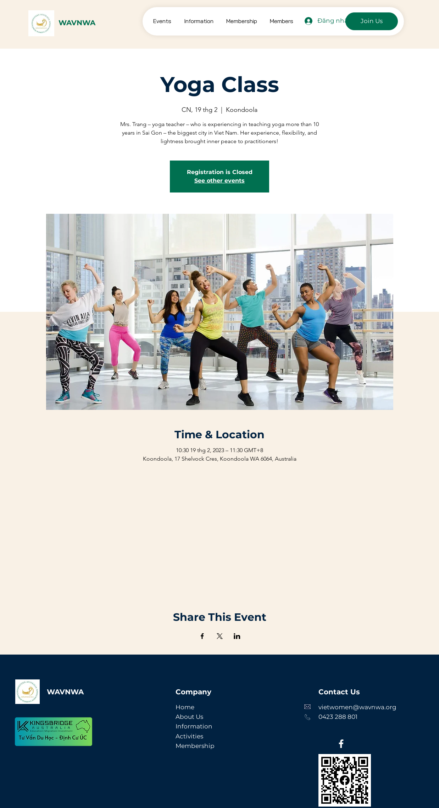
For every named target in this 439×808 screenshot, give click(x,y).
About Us (189, 716)
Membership (195, 745)
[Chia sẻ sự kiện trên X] (219, 636)
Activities (189, 736)
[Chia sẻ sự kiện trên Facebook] (202, 636)
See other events (219, 180)
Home (185, 707)
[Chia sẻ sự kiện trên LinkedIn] (237, 636)
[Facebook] (341, 743)
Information (194, 726)
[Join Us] (371, 21)
